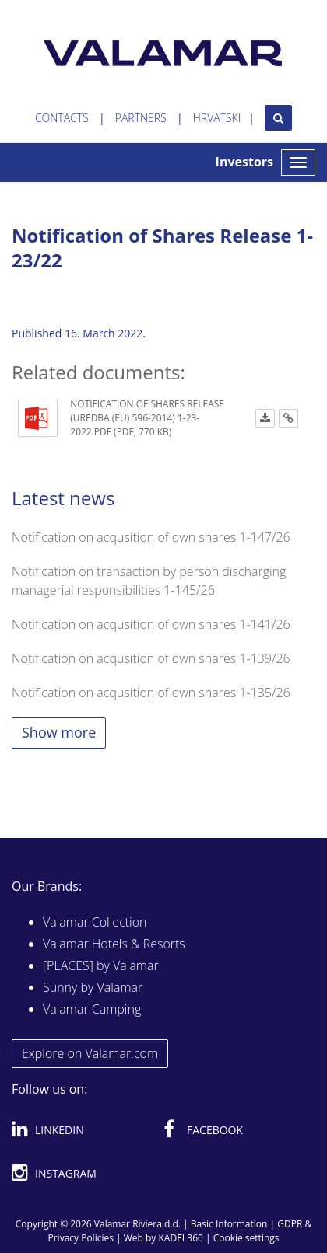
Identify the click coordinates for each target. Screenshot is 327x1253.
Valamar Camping (92, 1008)
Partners (141, 117)
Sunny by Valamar (92, 987)
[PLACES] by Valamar (101, 965)
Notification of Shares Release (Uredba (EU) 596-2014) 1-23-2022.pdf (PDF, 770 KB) (147, 417)
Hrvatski (217, 117)
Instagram (54, 1170)
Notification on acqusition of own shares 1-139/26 (151, 658)
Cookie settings (246, 1237)
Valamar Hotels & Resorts (114, 943)
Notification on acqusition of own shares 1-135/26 (151, 692)
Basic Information (229, 1223)
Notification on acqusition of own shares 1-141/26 (151, 624)
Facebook (203, 1127)
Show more (59, 732)
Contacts (62, 117)
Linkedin (48, 1127)
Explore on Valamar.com (90, 1053)
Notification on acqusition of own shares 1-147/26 (151, 537)
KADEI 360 (180, 1237)
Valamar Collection (95, 921)
